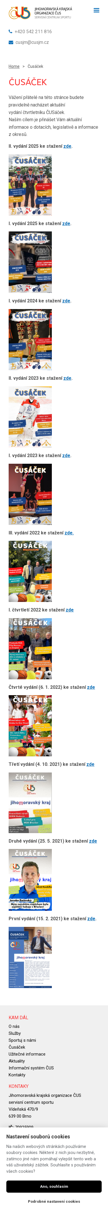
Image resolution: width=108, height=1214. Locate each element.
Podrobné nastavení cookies (54, 1201)
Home (14, 66)
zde (67, 146)
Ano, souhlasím (54, 1186)
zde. (69, 533)
